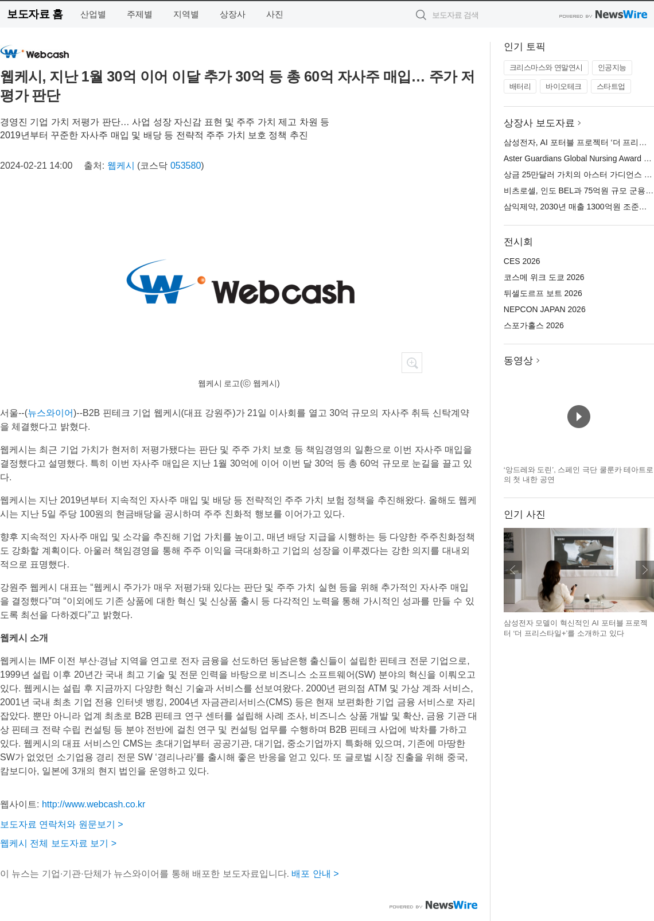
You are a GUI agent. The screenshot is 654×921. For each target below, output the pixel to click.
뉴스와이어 (50, 413)
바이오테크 (564, 86)
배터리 (520, 86)
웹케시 (121, 165)
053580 (185, 165)
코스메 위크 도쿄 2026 (544, 277)
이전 (513, 570)
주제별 (140, 14)
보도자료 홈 (35, 14)
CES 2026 (522, 261)
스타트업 (611, 86)
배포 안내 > (314, 874)
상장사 (233, 14)
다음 (645, 570)
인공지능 (612, 67)
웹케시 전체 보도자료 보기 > (58, 843)
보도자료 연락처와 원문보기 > (61, 824)
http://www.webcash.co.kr (94, 804)
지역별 (186, 14)
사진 (274, 14)
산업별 (93, 14)
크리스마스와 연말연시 (546, 67)
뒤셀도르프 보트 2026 (543, 293)
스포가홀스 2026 (534, 325)
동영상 (518, 360)
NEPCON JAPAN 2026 (545, 309)
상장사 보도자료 (539, 123)
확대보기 (412, 362)
